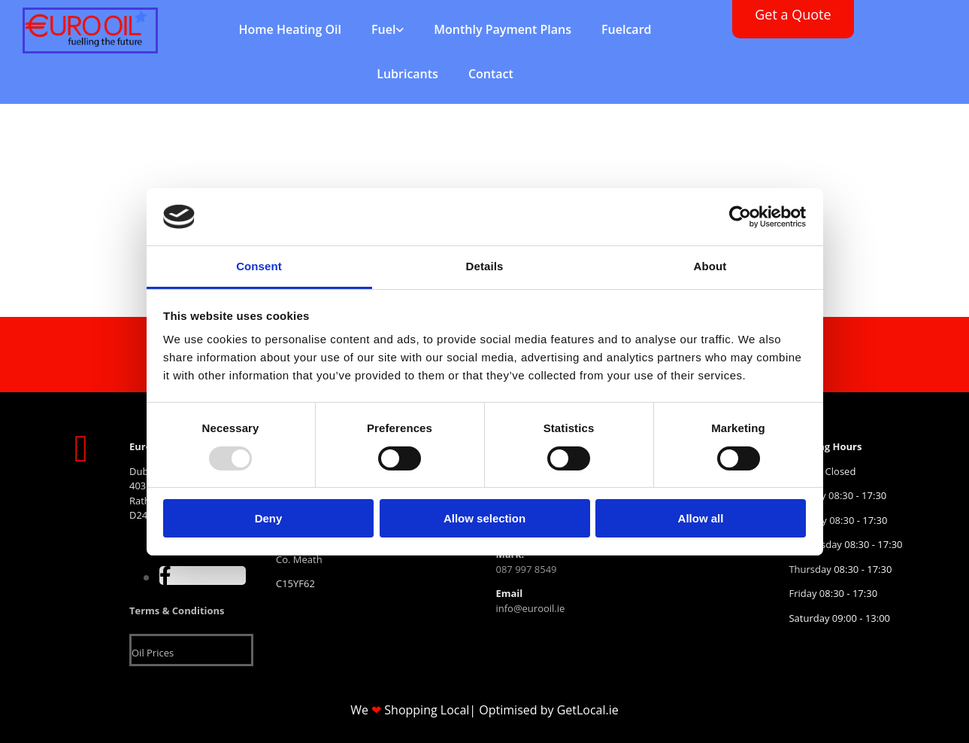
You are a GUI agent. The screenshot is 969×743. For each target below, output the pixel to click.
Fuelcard (626, 29)
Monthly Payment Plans (502, 29)
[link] (387, 30)
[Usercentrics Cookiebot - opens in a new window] (740, 217)
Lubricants (407, 73)
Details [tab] (485, 266)
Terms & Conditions (177, 610)
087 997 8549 (525, 569)
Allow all (701, 518)
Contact (490, 73)
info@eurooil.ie (530, 608)
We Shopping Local (409, 710)
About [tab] (710, 266)
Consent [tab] (259, 266)
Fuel (383, 29)
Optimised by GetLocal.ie (548, 710)
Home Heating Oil (290, 29)
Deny (269, 518)
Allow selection (484, 518)
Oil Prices (153, 652)
